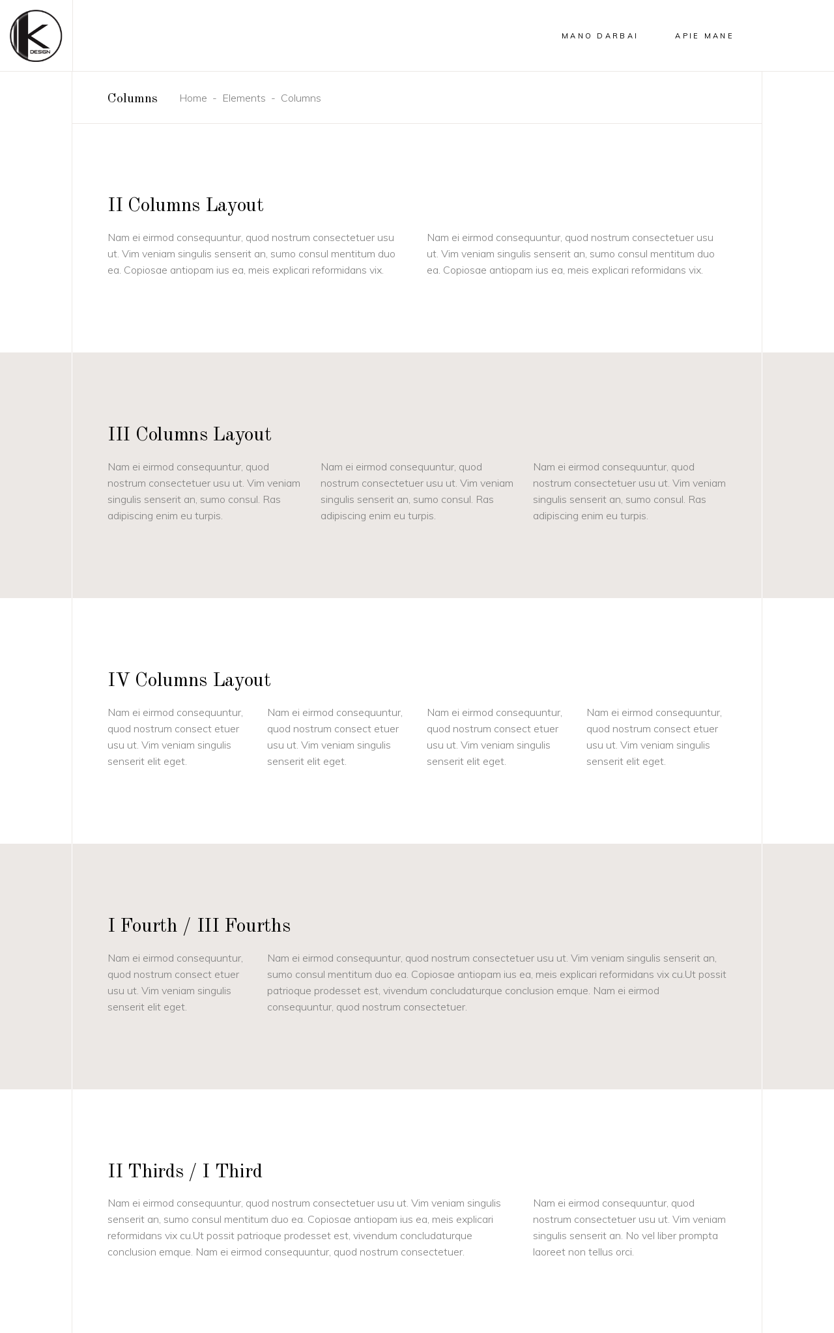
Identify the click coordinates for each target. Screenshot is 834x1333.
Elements (244, 97)
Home (193, 97)
